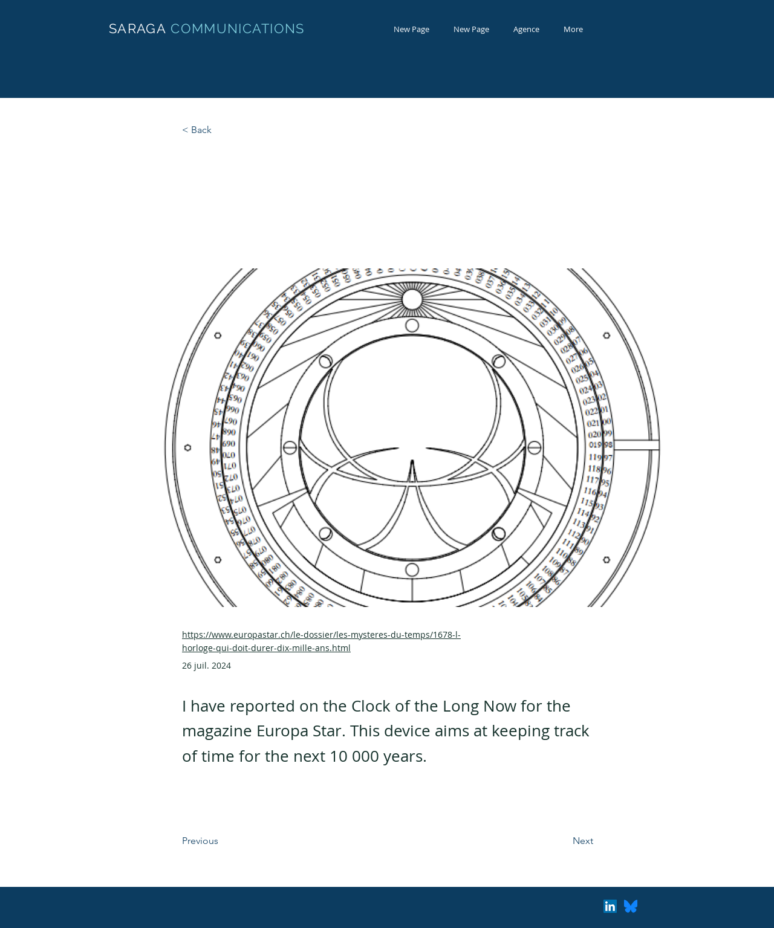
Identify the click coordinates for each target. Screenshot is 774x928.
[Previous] (222, 841)
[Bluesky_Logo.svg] (630, 906)
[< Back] (222, 130)
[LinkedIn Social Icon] (610, 906)
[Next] (563, 841)
